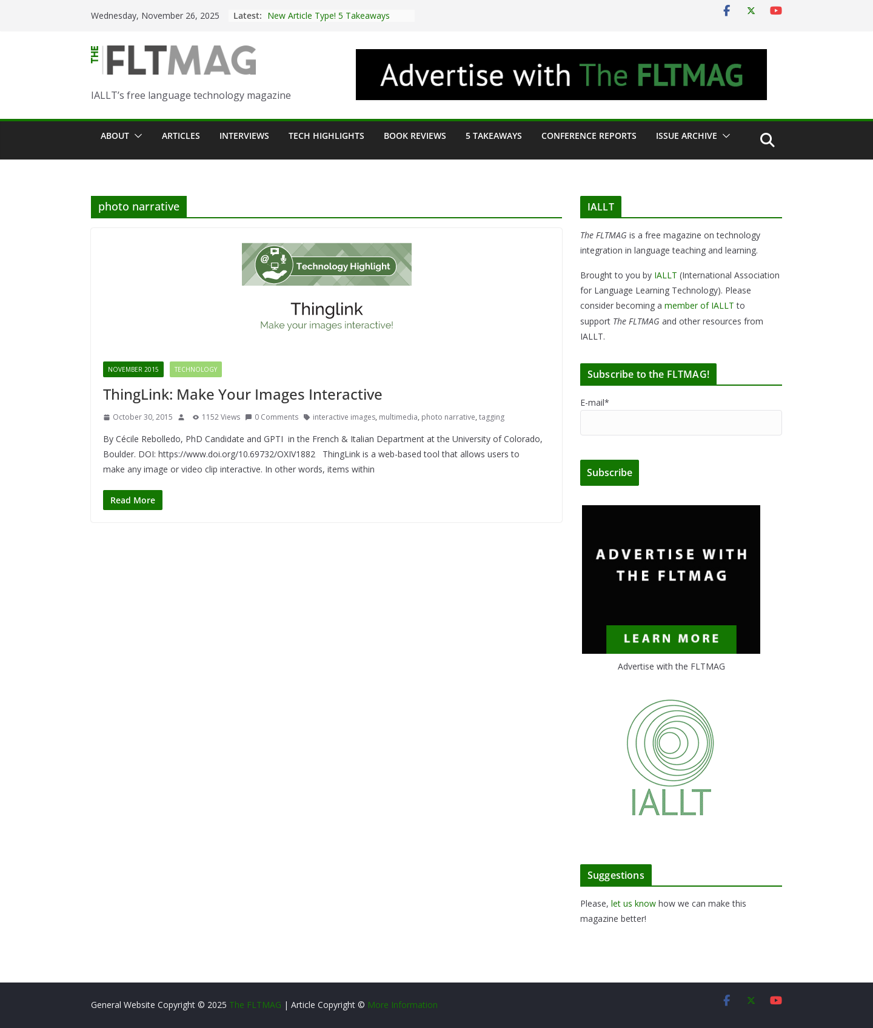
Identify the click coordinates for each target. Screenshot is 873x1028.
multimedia (398, 417)
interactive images (344, 417)
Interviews (244, 135)
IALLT (665, 275)
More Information (402, 1004)
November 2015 (133, 369)
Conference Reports (589, 135)
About (115, 135)
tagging (491, 417)
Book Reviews (415, 135)
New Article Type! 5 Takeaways (328, 15)
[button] (135, 135)
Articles (181, 135)
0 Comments (271, 417)
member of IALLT (699, 305)
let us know (633, 903)
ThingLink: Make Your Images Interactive (243, 394)
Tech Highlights (326, 135)
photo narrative (448, 417)
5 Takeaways (494, 135)
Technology (196, 369)
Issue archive (686, 135)
